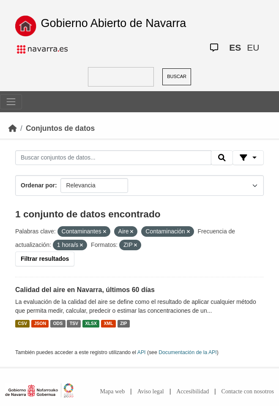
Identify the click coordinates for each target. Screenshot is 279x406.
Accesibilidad (192, 391)
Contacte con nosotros (248, 391)
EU (253, 47)
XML (108, 323)
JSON (40, 323)
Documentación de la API (188, 352)
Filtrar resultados (45, 258)
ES (235, 47)
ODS (58, 323)
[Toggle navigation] (11, 101)
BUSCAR (176, 76)
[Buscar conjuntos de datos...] (113, 157)
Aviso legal (150, 391)
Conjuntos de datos (60, 128)
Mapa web (112, 391)
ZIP (123, 323)
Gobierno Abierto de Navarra (113, 23)
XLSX (91, 323)
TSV (74, 323)
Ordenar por (38, 185)
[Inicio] (12, 128)
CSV (22, 323)
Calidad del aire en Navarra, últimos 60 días (85, 289)
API (141, 352)
